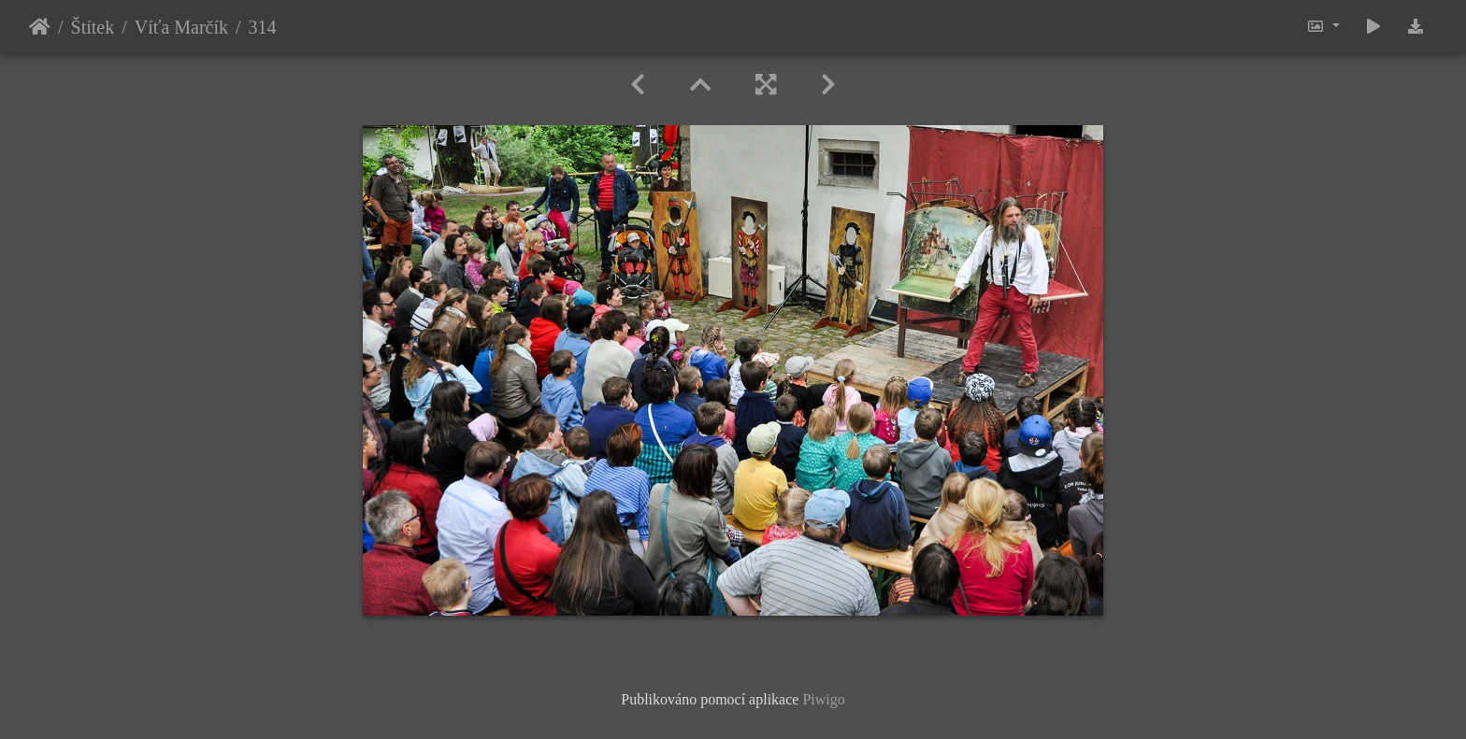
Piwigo (823, 699)
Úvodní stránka (39, 27)
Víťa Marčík (181, 27)
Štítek (93, 27)
